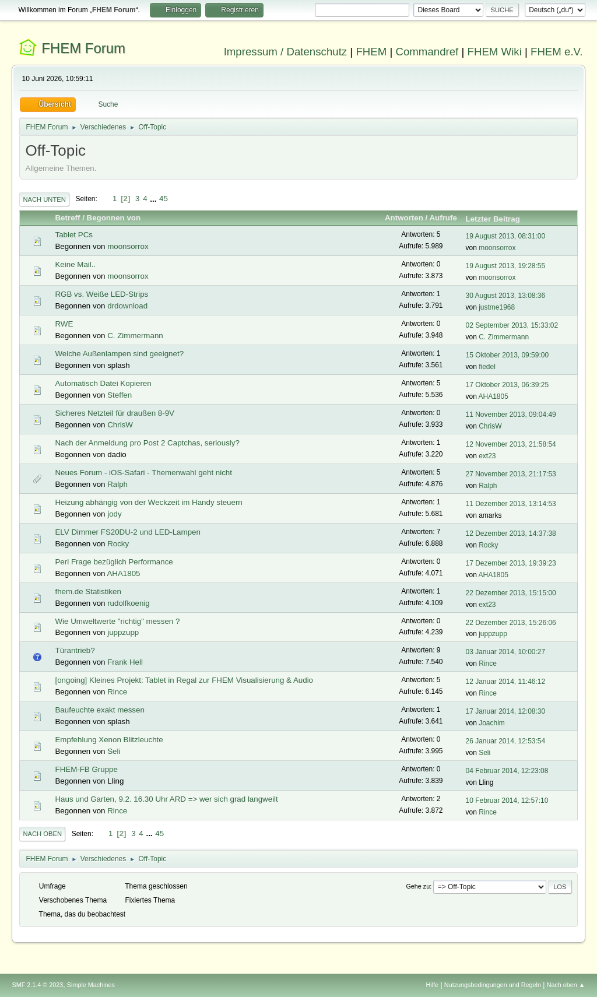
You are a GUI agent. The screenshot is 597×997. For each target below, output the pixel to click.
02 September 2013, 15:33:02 (512, 325)
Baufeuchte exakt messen (99, 709)
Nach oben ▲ (566, 984)
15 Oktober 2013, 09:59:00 (507, 355)
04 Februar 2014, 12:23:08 (507, 771)
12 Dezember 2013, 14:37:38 (511, 533)
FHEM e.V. (557, 51)
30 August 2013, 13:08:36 (506, 296)
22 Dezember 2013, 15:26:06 (511, 623)
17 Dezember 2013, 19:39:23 (511, 563)
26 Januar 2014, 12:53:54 (506, 741)
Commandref (426, 51)
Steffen (119, 395)
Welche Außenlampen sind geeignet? (119, 353)
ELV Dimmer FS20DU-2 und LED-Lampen (127, 532)
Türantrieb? (74, 650)
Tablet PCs (73, 234)
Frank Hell (125, 662)
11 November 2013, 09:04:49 (511, 414)
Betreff (67, 217)
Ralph (117, 484)
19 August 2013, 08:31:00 (506, 236)
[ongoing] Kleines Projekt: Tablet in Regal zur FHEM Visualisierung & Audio (184, 680)
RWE (64, 324)
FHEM (371, 51)
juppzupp (123, 632)
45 (163, 198)
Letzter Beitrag (498, 219)
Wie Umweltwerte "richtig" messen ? (117, 621)
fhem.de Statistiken (88, 591)
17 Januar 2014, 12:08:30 (506, 711)
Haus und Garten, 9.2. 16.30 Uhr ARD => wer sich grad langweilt (166, 799)
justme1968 (497, 307)
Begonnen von (114, 217)
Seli (113, 751)
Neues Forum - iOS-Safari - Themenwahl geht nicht (143, 472)
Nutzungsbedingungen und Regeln (492, 984)
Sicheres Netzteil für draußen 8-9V (114, 413)
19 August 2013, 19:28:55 (506, 266)
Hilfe (432, 984)
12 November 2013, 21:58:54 (511, 444)
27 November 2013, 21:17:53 (511, 474)
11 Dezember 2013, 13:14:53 (511, 504)
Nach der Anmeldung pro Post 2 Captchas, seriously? (147, 442)
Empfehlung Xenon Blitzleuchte (109, 739)
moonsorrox (127, 246)
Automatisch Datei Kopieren (103, 383)
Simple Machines (91, 984)
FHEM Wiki (495, 51)
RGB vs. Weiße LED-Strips (101, 294)
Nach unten (44, 199)
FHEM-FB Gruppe (86, 769)
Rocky (118, 543)
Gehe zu (418, 886)
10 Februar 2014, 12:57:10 (507, 800)
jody (114, 514)
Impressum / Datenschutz (285, 51)
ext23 (487, 456)
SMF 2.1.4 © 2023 (37, 984)
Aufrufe (442, 217)
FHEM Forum (83, 48)
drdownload (127, 305)
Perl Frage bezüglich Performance (114, 561)
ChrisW (120, 424)
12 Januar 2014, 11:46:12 (506, 681)
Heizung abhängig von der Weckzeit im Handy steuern (148, 502)
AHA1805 (493, 396)
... (154, 198)
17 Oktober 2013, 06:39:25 (507, 385)
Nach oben (42, 833)
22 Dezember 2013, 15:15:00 (511, 593)
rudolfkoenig (128, 603)
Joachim (492, 723)
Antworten (404, 217)
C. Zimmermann (135, 335)
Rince (488, 663)
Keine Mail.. (75, 264)
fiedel (487, 367)
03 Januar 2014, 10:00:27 (506, 652)
